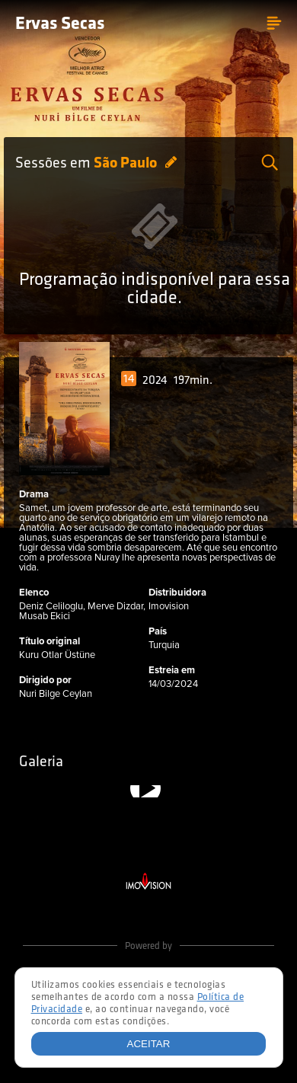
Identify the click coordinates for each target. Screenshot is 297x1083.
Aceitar (149, 1043)
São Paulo (127, 163)
